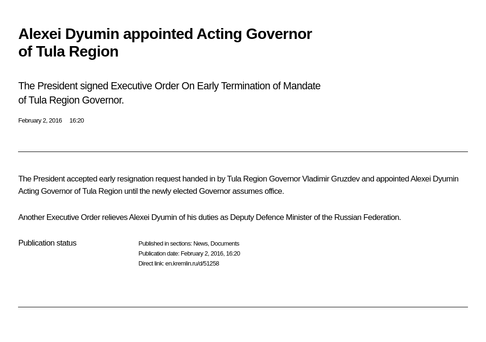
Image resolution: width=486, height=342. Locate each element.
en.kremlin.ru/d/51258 (192, 263)
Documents (225, 243)
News (200, 243)
